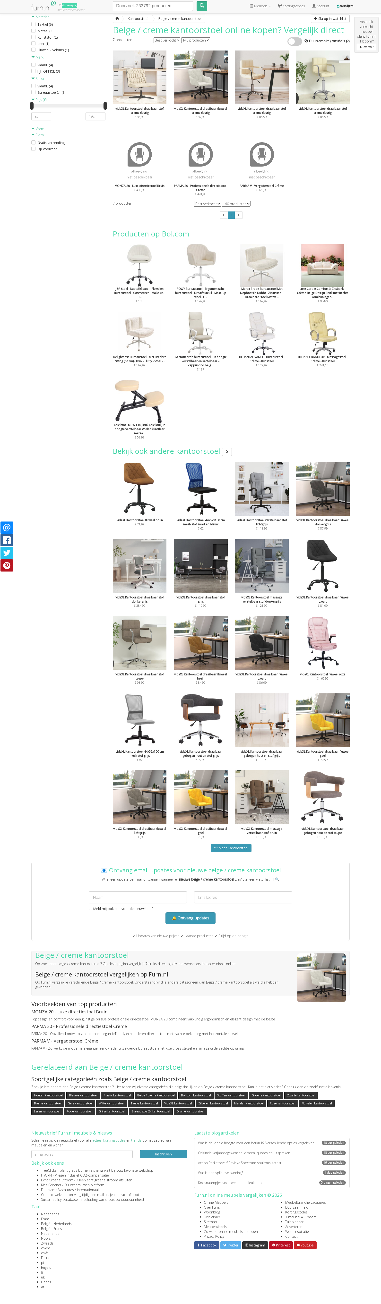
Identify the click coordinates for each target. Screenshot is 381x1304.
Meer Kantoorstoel (231, 848)
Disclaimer (212, 1217)
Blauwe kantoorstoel (83, 1095)
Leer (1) (43, 43)
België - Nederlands (56, 1223)
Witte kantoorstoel (111, 1103)
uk (43, 1277)
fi (42, 1272)
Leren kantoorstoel (47, 1111)
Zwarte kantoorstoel (301, 1095)
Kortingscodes (296, 1212)
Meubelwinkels (215, 1226)
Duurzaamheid (296, 1207)
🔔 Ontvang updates (190, 918)
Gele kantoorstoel (80, 1103)
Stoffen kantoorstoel (231, 1095)
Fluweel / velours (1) (53, 50)
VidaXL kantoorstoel (178, 1103)
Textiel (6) (45, 24)
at (42, 1287)
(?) (348, 41)
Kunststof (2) (47, 37)
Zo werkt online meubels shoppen (231, 1231)
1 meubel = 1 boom (301, 1217)
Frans (45, 1219)
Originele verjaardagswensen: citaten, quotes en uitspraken (272, 1153)
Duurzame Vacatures (57, 1189)
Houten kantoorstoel (48, 1095)
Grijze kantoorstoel (112, 1111)
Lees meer (366, 47)
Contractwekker (53, 1194)
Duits (45, 1257)
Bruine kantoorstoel (47, 1103)
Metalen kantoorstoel (249, 1103)
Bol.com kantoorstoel (196, 1095)
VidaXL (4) (45, 65)
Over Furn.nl (213, 1207)
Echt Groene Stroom (57, 1180)
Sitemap (210, 1222)
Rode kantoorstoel (79, 1111)
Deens (46, 1282)
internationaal (88, 1189)
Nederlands (50, 1214)
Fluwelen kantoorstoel (317, 1103)
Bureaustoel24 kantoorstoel (150, 1111)
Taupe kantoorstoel (144, 1103)
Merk (37, 57)
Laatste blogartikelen (216, 1133)
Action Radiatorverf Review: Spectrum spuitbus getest (272, 1163)
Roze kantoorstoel (282, 1103)
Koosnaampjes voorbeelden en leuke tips (272, 1182)
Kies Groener (51, 1185)
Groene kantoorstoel (266, 1095)
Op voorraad (47, 149)
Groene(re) (69, 5)
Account (320, 6)
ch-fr (44, 1253)
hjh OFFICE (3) (48, 71)
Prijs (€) (38, 99)
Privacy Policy (214, 1236)
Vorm (37, 128)
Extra (37, 135)
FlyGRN (46, 1175)
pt (42, 1262)
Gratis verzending (51, 142)
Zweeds (47, 1243)
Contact (291, 1236)
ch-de (45, 1248)
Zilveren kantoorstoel (213, 1103)
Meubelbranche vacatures (305, 1202)
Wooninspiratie (297, 1231)
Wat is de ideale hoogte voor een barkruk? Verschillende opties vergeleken (272, 1143)
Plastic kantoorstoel (117, 1095)
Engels (46, 1267)
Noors (46, 1238)
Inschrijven (163, 1154)
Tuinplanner (294, 1222)
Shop (37, 78)
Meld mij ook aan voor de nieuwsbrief (121, 908)
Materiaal (40, 17)
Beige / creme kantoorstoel (156, 1095)
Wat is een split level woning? (272, 1172)
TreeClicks (49, 1170)
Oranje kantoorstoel (190, 1111)
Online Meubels (216, 1202)
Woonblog (212, 1212)
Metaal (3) (45, 31)
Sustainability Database (59, 1199)
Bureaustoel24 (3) (51, 92)
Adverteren (293, 1226)
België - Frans (51, 1228)
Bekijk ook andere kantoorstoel (172, 451)
